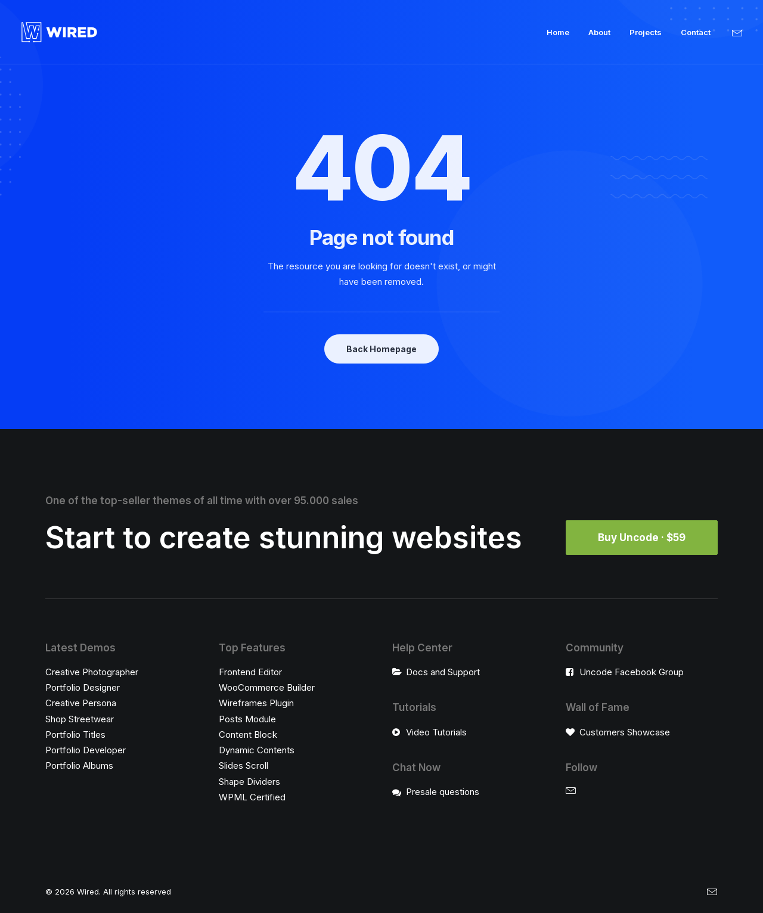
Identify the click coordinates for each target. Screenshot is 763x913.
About (599, 32)
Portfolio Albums (79, 765)
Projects (645, 32)
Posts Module (247, 719)
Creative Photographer (91, 672)
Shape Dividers (249, 781)
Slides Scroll (243, 765)
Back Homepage (381, 349)
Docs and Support (443, 672)
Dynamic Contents (256, 750)
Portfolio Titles (75, 734)
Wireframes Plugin (256, 703)
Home (558, 32)
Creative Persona (80, 703)
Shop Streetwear (79, 719)
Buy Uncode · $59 (642, 538)
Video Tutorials (436, 732)
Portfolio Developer (85, 750)
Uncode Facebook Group (631, 672)
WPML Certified (252, 797)
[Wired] (59, 32)
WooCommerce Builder (267, 687)
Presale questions (442, 791)
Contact (696, 32)
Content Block (248, 734)
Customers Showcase (624, 732)
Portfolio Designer (82, 687)
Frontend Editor (250, 672)
